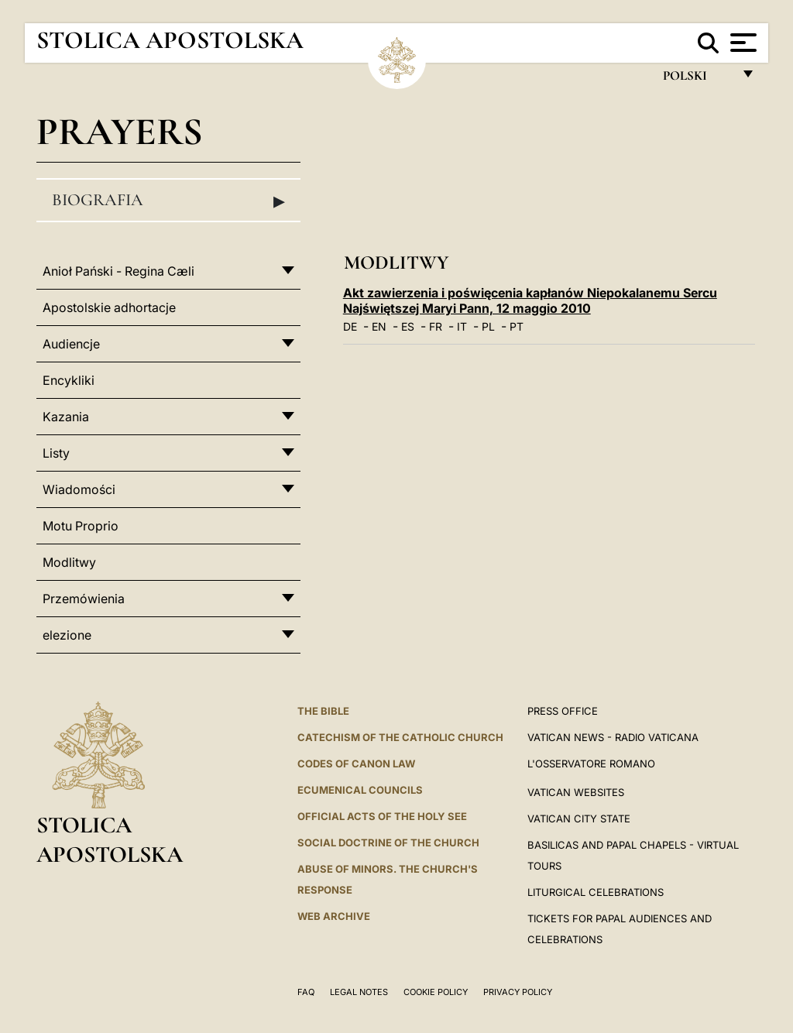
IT (462, 326)
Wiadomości (79, 489)
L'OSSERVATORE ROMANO (591, 763)
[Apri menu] (741, 42)
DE (350, 326)
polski (697, 79)
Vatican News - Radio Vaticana (613, 737)
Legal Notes (359, 992)
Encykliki (68, 380)
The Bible (323, 711)
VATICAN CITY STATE (578, 818)
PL (488, 326)
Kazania (66, 416)
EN (379, 326)
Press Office (562, 711)
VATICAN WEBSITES (575, 792)
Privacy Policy (517, 992)
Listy (56, 453)
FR (435, 326)
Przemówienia (84, 598)
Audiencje (71, 344)
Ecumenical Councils (360, 790)
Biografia (168, 200)
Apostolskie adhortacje (109, 307)
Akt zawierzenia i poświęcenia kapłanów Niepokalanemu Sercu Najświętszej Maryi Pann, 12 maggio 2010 (530, 300)
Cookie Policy (435, 992)
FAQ (305, 992)
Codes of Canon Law (356, 763)
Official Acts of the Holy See (382, 816)
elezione (67, 635)
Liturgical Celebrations (595, 892)
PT (517, 326)
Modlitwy (69, 562)
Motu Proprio (80, 526)
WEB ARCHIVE (333, 916)
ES (407, 326)
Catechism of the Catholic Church (400, 737)
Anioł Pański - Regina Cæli (118, 271)
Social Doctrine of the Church (388, 842)
